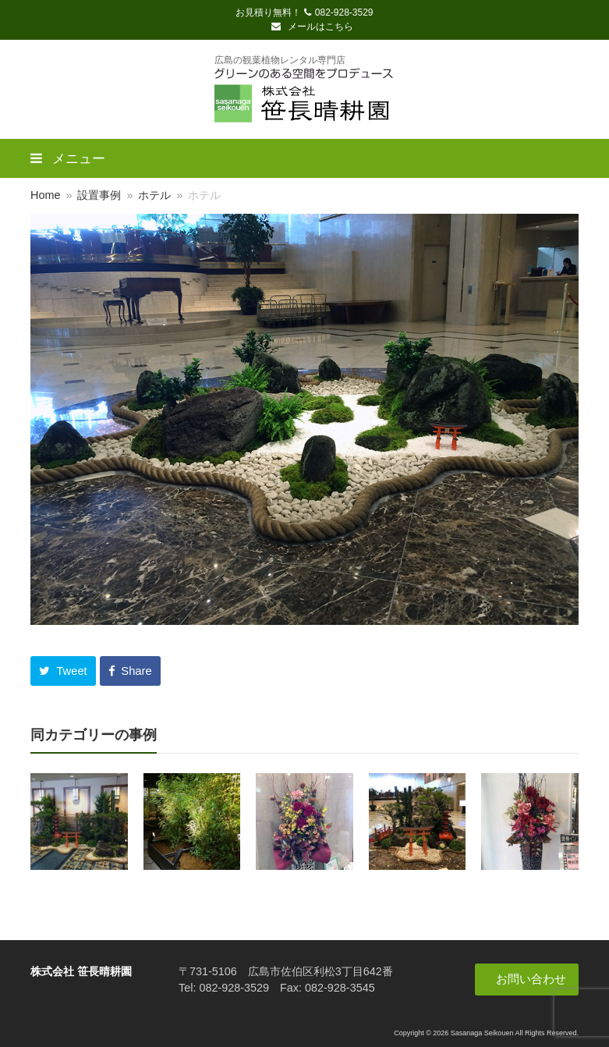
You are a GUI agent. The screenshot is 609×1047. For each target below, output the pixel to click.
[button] (63, 671)
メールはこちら (311, 26)
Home (45, 195)
